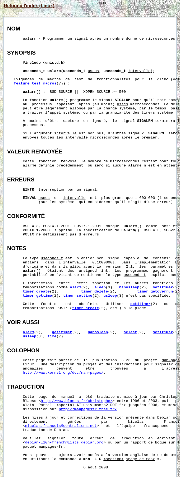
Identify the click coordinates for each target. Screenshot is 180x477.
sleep (100, 287)
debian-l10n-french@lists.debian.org (64, 442)
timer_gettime (37, 296)
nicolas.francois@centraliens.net (61, 426)
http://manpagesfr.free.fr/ (88, 409)
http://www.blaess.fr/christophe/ (76, 401)
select (130, 332)
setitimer (163, 287)
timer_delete (94, 291)
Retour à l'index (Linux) (29, 5)
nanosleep (129, 287)
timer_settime (77, 296)
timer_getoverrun (155, 291)
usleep (110, 296)
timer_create (36, 291)
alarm (75, 287)
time (52, 336)
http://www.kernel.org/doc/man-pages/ (63, 373)
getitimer (62, 332)
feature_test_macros (35, 83)
